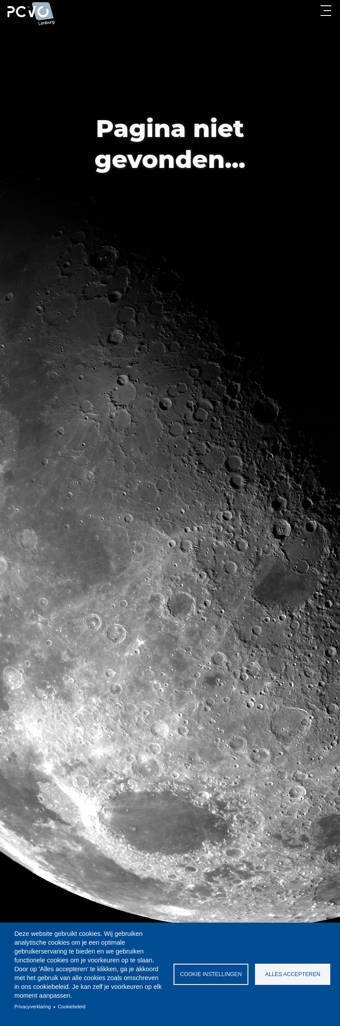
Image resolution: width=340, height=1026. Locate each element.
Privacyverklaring (32, 1006)
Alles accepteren (292, 974)
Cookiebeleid (71, 1006)
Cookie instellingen (211, 974)
